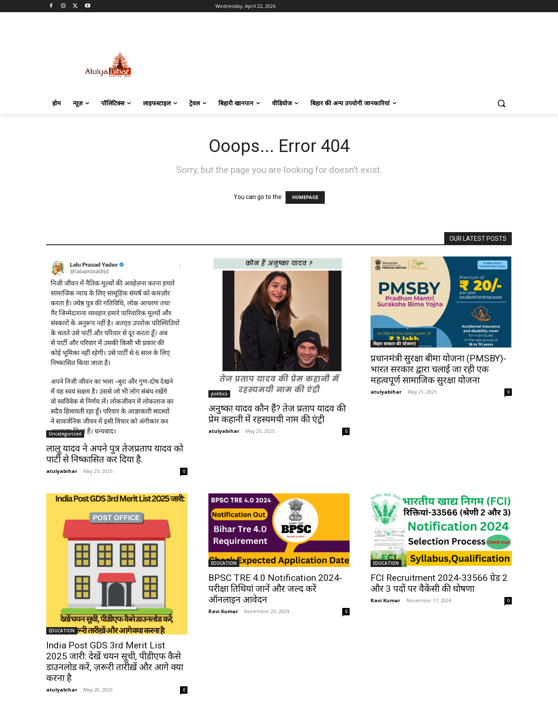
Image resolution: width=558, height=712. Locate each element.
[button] (501, 103)
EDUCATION (62, 631)
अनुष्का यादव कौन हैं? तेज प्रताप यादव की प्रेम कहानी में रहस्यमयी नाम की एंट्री (277, 414)
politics (219, 394)
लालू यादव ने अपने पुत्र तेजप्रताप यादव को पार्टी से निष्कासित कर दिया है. (114, 454)
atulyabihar (61, 471)
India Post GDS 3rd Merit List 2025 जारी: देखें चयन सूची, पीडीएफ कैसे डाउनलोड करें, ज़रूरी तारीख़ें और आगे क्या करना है (114, 661)
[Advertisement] (344, 55)
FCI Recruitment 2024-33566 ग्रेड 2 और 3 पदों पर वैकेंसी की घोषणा (439, 583)
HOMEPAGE (305, 197)
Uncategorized (65, 434)
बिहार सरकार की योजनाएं (394, 344)
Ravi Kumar (223, 611)
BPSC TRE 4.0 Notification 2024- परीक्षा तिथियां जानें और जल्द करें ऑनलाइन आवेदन (275, 589)
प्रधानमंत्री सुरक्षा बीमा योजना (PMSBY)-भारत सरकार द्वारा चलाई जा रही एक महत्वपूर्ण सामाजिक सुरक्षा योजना (438, 369)
